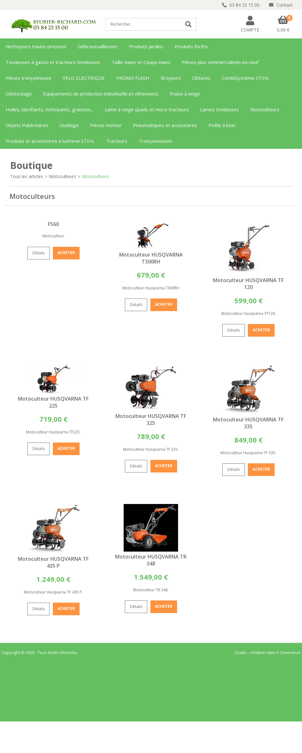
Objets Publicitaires (27, 125)
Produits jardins (146, 46)
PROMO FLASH (132, 78)
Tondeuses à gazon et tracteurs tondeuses (53, 62)
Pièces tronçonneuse (28, 78)
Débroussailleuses (98, 46)
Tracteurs (116, 141)
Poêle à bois (222, 125)
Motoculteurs (264, 109)
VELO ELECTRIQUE (84, 78)
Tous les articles (26, 176)
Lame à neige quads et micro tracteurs (147, 109)
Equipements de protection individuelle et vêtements (101, 93)
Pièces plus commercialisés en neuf (220, 62)
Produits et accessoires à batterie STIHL (50, 141)
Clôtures (201, 78)
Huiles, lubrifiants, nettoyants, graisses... (49, 109)
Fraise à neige (185, 93)
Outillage (69, 125)
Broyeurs (171, 78)
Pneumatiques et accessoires (165, 125)
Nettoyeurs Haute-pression (36, 46)
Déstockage (19, 93)
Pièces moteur (106, 125)
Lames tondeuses (219, 109)
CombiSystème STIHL (245, 78)
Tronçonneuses (155, 141)
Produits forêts (191, 46)
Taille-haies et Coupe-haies (141, 62)
